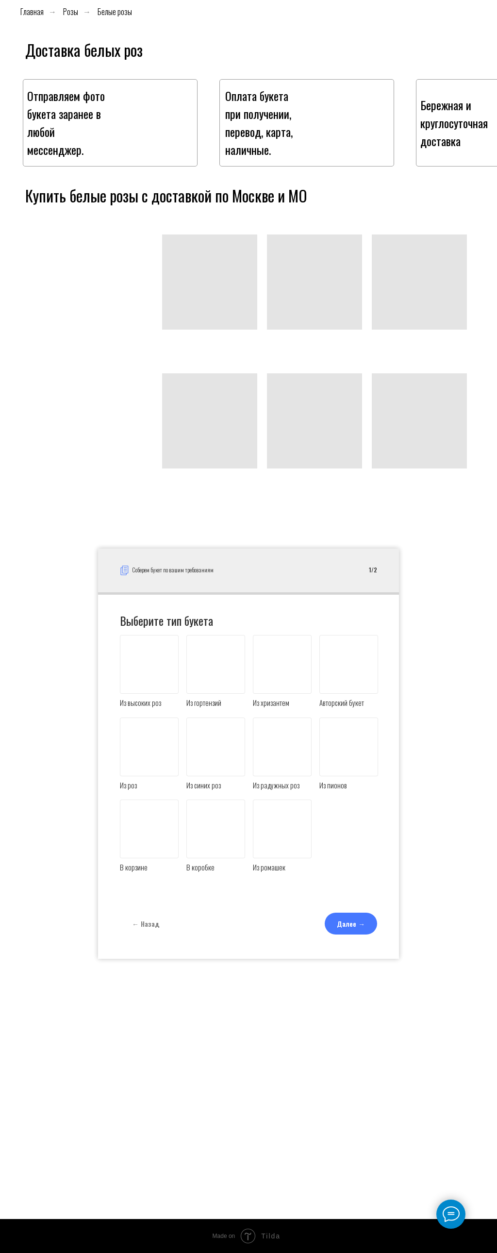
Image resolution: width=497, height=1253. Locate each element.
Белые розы (115, 12)
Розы (70, 12)
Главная (32, 12)
